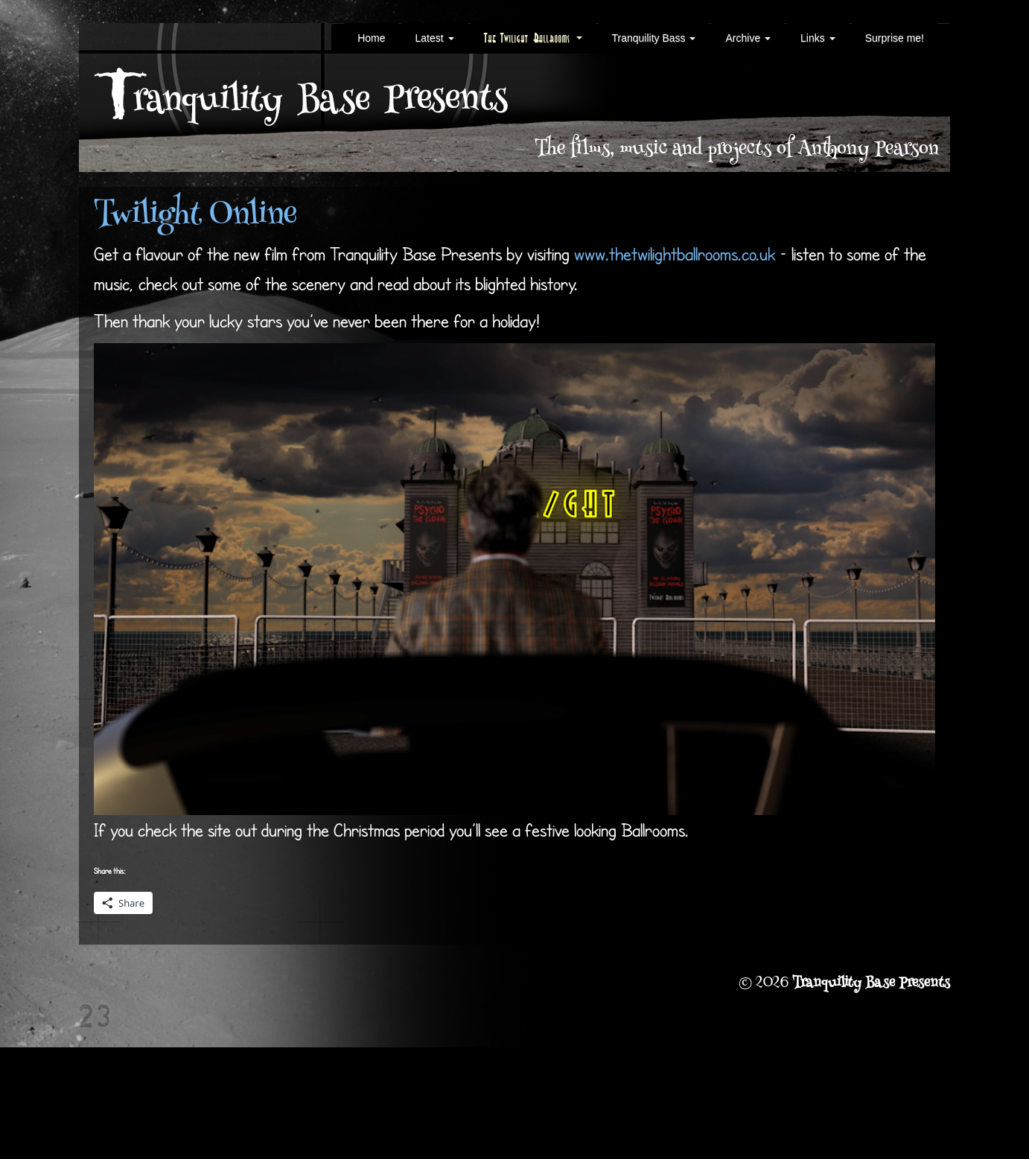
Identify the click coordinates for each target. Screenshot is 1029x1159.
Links (817, 38)
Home (371, 38)
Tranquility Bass (654, 38)
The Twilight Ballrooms (533, 38)
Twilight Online (195, 217)
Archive (748, 38)
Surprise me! (894, 38)
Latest (434, 38)
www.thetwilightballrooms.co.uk (674, 253)
